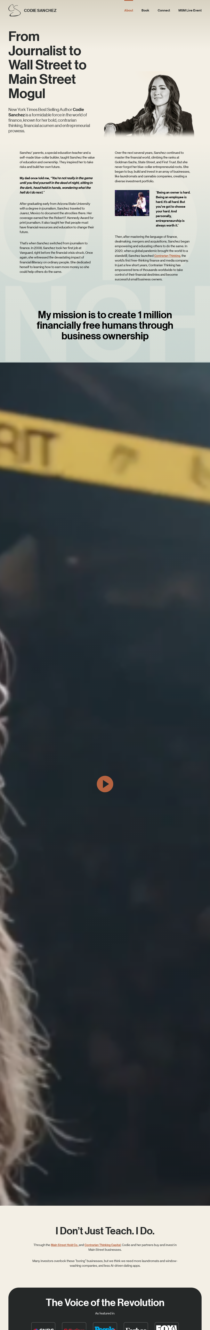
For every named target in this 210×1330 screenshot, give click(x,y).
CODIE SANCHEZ (42, 10)
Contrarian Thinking (168, 255)
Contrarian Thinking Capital (105, 1245)
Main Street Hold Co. (65, 1245)
